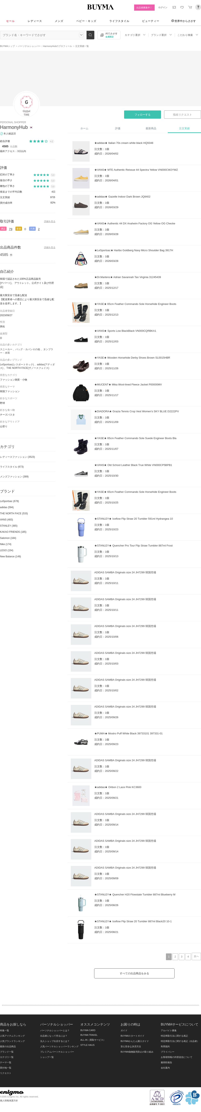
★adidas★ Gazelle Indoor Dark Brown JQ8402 (122, 196)
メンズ (59, 21)
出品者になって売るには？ (53, 1036)
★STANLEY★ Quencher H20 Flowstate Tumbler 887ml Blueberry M (134, 894)
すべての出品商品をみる (134, 973)
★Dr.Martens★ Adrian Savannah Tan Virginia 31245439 (127, 277)
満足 (3, 228)
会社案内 (165, 1068)
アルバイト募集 (169, 1030)
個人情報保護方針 (9, 1100)
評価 (117, 128)
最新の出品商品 (8, 1046)
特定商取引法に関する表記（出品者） (180, 1041)
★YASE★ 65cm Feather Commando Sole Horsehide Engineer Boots (135, 304)
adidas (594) (7, 507)
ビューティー (150, 21)
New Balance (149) (10, 556)
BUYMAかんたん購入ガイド (135, 1041)
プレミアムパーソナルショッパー (57, 1052)
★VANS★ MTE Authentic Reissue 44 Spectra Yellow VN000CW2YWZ (136, 169)
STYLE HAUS (87, 1045)
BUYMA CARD (87, 1030)
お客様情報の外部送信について (176, 1057)
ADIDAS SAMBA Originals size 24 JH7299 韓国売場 (125, 572)
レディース (35, 21)
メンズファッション (14, 476)
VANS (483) (6, 519)
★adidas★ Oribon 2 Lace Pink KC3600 (117, 787)
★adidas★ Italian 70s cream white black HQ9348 (123, 142)
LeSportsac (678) (9, 501)
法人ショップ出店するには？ (55, 1041)
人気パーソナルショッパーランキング (59, 1046)
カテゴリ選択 (135, 34)
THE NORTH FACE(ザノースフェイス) (27, 368)
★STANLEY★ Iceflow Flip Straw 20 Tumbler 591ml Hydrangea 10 (133, 518)
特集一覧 (4, 1030)
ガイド (124, 1030)
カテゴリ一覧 (7, 1057)
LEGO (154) (6, 550)
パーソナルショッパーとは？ (55, 1030)
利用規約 (165, 1046)
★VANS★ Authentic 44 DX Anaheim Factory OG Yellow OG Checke (134, 223)
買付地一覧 (5, 1068)
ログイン (162, 7)
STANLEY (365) (8, 525)
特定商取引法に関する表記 (174, 1036)
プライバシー (167, 1052)
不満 (32, 228)
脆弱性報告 (166, 1062)
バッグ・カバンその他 (27, 349)
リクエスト (5, 1073)
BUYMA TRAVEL (89, 1035)
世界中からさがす (183, 20)
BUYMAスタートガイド (132, 1036)
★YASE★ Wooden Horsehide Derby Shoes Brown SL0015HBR (132, 357)
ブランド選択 (161, 34)
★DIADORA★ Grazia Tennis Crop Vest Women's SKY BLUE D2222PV (136, 411)
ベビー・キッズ (86, 21)
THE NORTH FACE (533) (14, 513)
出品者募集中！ (144, 7)
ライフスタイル (119, 21)
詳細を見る (49, 221)
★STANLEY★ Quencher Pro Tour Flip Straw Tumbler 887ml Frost (133, 545)
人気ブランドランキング (12, 1041)
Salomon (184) (8, 538)
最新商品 (151, 128)
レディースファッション (17, 456)
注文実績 (184, 128)
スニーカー (6, 349)
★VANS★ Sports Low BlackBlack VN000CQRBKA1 (125, 330)
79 (10, 229)
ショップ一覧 (47, 1057)
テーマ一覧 (5, 1062)
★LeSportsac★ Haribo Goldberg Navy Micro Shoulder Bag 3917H (133, 250)
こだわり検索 (187, 34)
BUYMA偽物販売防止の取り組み (137, 1052)
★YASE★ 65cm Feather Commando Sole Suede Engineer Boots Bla (135, 438)
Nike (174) (5, 544)
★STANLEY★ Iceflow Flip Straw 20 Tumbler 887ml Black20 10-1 (133, 921)
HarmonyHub (14, 127)
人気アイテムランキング (12, 1036)
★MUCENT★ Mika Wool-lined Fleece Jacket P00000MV (128, 384)
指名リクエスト (182, 114)
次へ (196, 956)
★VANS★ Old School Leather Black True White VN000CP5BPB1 (133, 465)
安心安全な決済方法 (131, 1046)
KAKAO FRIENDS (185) (13, 531)
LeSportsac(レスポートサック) (17, 364)
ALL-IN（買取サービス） (92, 1040)
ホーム (84, 128)
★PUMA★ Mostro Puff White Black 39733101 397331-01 (128, 733)
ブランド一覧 (7, 1052)
